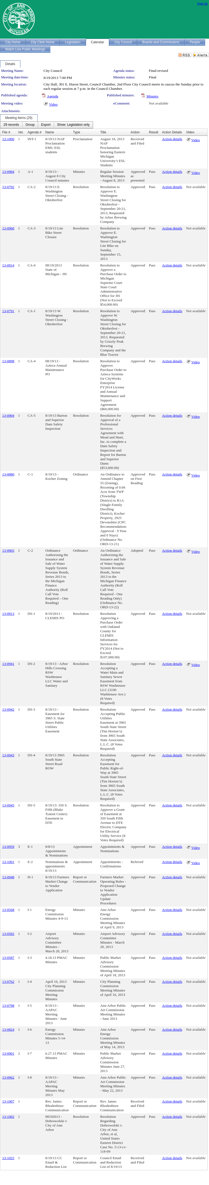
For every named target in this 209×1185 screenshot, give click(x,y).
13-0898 (8, 361)
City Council (53, 71)
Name (49, 132)
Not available (158, 103)
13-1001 (8, 862)
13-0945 (8, 805)
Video (53, 104)
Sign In (202, 3)
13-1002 (8, 1117)
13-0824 (8, 1029)
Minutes (152, 96)
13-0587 (8, 958)
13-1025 (8, 1158)
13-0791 (8, 311)
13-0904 (8, 415)
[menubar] (46, 124)
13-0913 (8, 614)
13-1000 (8, 139)
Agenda (52, 96)
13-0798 (8, 1005)
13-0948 (8, 877)
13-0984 (8, 172)
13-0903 (8, 550)
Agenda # (34, 132)
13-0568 (8, 910)
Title (103, 132)
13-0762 (8, 982)
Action (135, 132)
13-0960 (8, 228)
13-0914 (8, 265)
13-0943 (8, 755)
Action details (172, 139)
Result (153, 132)
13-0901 (8, 1053)
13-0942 (8, 709)
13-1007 (8, 1101)
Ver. (21, 132)
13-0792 (8, 187)
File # (6, 132)
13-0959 (8, 847)
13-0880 (8, 474)
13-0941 (8, 664)
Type (76, 132)
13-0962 (8, 1077)
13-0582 (8, 934)
